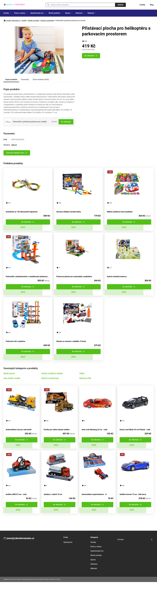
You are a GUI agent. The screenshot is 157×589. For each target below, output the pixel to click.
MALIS (14, 145)
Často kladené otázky (41, 79)
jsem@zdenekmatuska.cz (22, 545)
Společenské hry (36, 13)
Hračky (6, 13)
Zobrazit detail (28, 228)
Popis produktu (11, 79)
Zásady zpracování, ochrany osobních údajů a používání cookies (41, 586)
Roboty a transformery (50, 382)
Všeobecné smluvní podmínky (12, 586)
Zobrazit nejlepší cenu (15, 153)
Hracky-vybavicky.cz (13, 20)
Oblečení (78, 13)
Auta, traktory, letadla (11, 382)
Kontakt (121, 546)
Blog (152, 5)
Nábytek (91, 13)
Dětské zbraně (9, 377)
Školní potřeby (54, 13)
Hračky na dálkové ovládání (52, 377)
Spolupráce (67, 549)
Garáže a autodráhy (47, 20)
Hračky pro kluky (33, 20)
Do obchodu (66, 122)
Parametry (25, 79)
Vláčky (81, 377)
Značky (142, 5)
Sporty (67, 13)
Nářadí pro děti (85, 382)
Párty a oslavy (19, 13)
